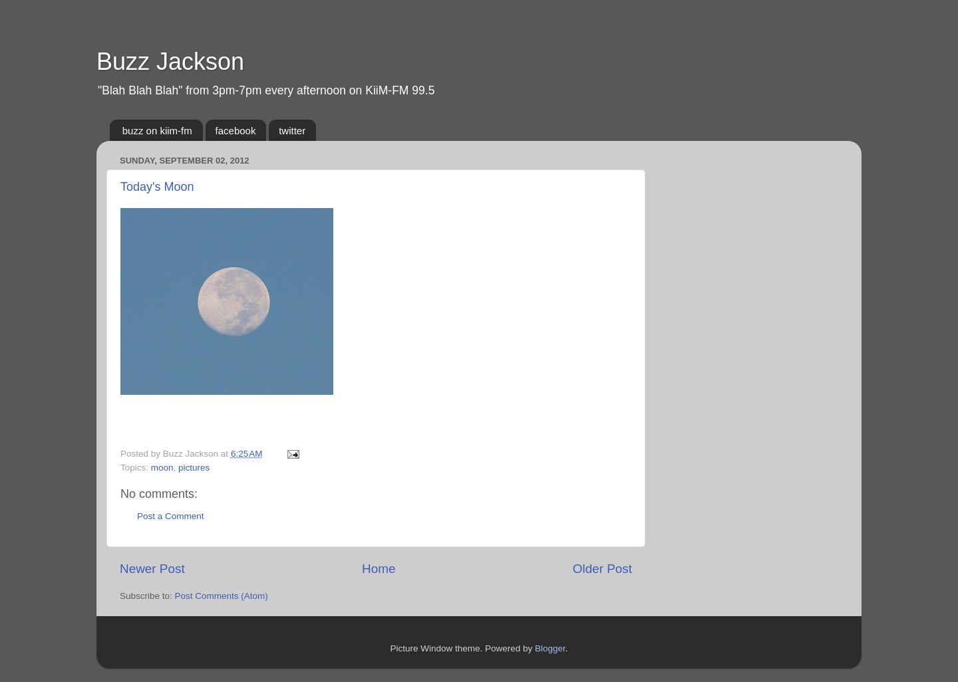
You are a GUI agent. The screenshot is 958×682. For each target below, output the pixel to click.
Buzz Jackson (170, 61)
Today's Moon (157, 186)
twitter (292, 130)
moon (162, 468)
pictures (194, 468)
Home (378, 569)
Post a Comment (170, 516)
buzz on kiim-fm (157, 130)
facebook (236, 130)
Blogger (550, 648)
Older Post (602, 569)
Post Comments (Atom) (221, 596)
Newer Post (152, 569)
